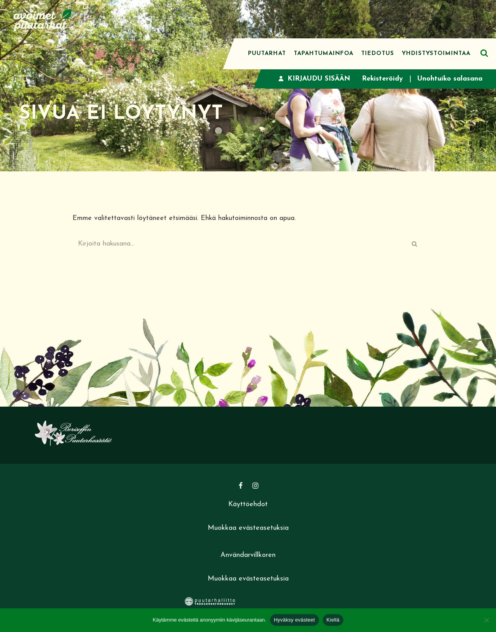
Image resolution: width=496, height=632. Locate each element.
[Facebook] (240, 486)
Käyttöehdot (248, 505)
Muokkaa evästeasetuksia (248, 528)
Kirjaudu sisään (313, 78)
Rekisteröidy (382, 78)
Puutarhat (267, 54)
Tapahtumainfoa (323, 54)
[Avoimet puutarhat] (43, 19)
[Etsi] (484, 53)
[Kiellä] (486, 620)
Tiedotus (377, 54)
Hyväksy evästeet (294, 620)
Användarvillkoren (248, 556)
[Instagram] (255, 486)
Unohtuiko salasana (449, 78)
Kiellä (333, 620)
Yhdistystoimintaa (436, 54)
